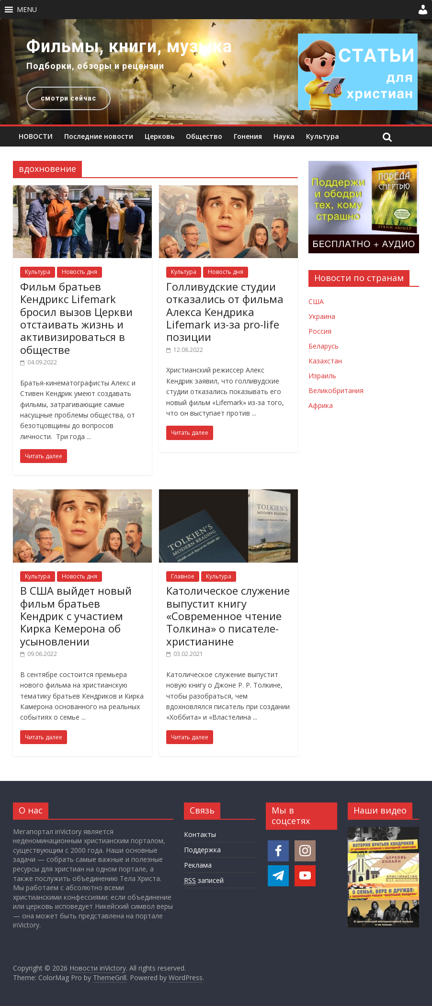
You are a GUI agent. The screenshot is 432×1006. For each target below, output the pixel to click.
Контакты (200, 834)
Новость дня (79, 272)
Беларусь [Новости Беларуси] (323, 345)
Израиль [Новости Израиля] (322, 375)
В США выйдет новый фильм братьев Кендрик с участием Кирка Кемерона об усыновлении (76, 615)
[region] (216, 71)
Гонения (248, 136)
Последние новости (98, 136)
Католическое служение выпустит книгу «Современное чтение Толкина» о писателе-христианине (228, 615)
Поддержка (202, 849)
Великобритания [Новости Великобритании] (336, 390)
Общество (204, 136)
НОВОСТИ (36, 136)
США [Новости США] (316, 301)
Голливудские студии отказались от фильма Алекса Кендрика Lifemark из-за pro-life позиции (225, 311)
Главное (182, 576)
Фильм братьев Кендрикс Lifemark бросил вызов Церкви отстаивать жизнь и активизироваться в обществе (76, 318)
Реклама (198, 865)
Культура (322, 136)
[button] (27, 9)
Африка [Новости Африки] (320, 405)
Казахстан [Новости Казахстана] (325, 360)
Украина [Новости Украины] (321, 316)
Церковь (159, 136)
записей (204, 880)
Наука (284, 136)
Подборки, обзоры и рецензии (95, 66)
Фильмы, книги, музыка (129, 46)
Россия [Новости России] (319, 331)
